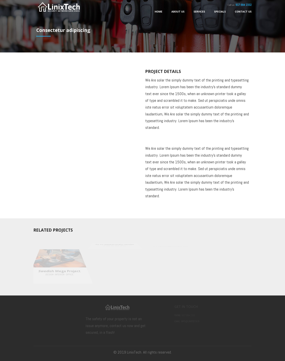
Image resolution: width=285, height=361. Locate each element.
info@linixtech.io (196, 321)
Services (199, 11)
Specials (220, 11)
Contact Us (243, 11)
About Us (177, 11)
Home (158, 11)
